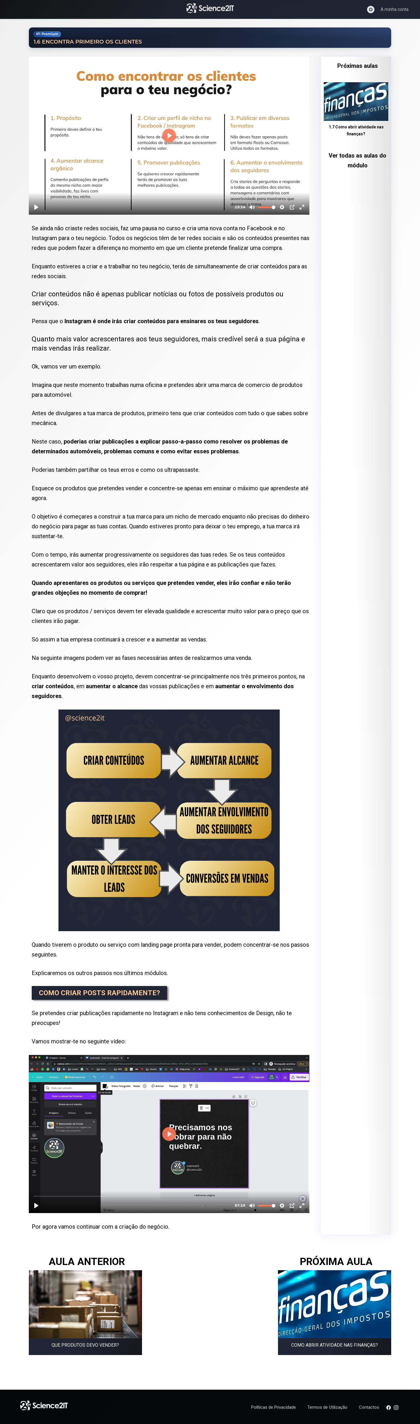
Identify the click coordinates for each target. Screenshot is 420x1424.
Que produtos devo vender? (85, 1345)
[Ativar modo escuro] (370, 9)
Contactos (369, 1407)
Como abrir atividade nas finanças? (334, 1345)
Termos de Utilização (327, 1407)
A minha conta (394, 9)
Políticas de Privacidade (273, 1407)
